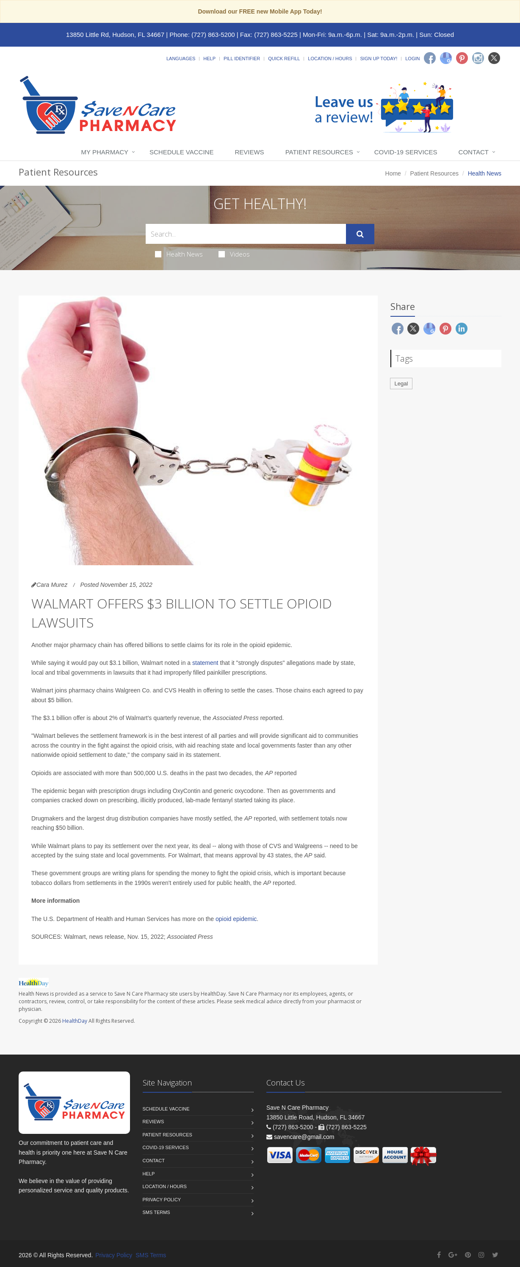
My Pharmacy (104, 152)
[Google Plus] (452, 1255)
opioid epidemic (236, 918)
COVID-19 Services (405, 152)
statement (205, 662)
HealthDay (74, 1020)
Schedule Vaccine (181, 152)
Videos (234, 254)
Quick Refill (284, 58)
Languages (180, 58)
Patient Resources (319, 152)
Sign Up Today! (378, 58)
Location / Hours (330, 58)
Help (209, 58)
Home (393, 173)
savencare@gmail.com (304, 1136)
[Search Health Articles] (246, 234)
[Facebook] (430, 58)
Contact (474, 152)
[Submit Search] (360, 234)
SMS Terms (156, 1212)
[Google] (446, 58)
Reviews (249, 152)
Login (412, 58)
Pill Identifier (242, 58)
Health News (179, 254)
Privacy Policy (162, 1199)
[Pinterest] (462, 58)
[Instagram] (478, 58)
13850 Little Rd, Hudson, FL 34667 (115, 34)
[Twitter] (494, 58)
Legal (401, 383)
